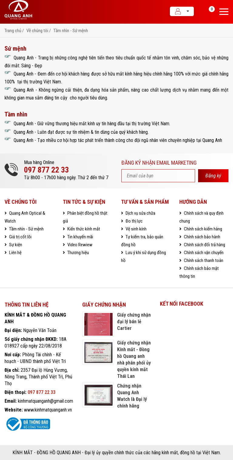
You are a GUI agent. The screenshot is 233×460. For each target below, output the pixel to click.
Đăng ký (213, 176)
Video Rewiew (79, 244)
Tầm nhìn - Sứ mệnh (70, 30)
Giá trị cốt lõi (20, 237)
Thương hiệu (77, 252)
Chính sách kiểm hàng (202, 229)
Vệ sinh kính (136, 229)
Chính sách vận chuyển (203, 252)
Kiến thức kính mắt (83, 229)
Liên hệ (15, 252)
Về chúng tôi (37, 30)
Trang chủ (13, 30)
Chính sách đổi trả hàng (204, 244)
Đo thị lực (134, 221)
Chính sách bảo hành (201, 237)
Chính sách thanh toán (203, 260)
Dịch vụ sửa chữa (140, 213)
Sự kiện (15, 244)
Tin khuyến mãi (79, 237)
